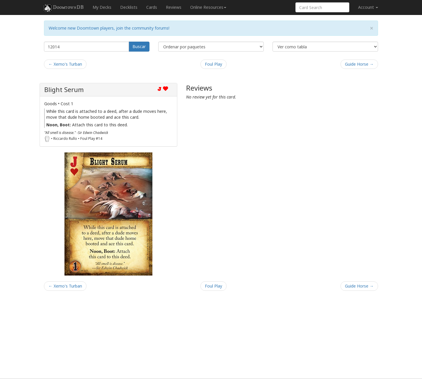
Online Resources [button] (208, 7)
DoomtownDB (64, 8)
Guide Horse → (359, 64)
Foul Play (213, 64)
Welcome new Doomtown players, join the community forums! (109, 28)
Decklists (128, 7)
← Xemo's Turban (65, 64)
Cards (151, 7)
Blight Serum (64, 89)
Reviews (173, 7)
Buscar (139, 46)
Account (368, 7)
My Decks (102, 7)
